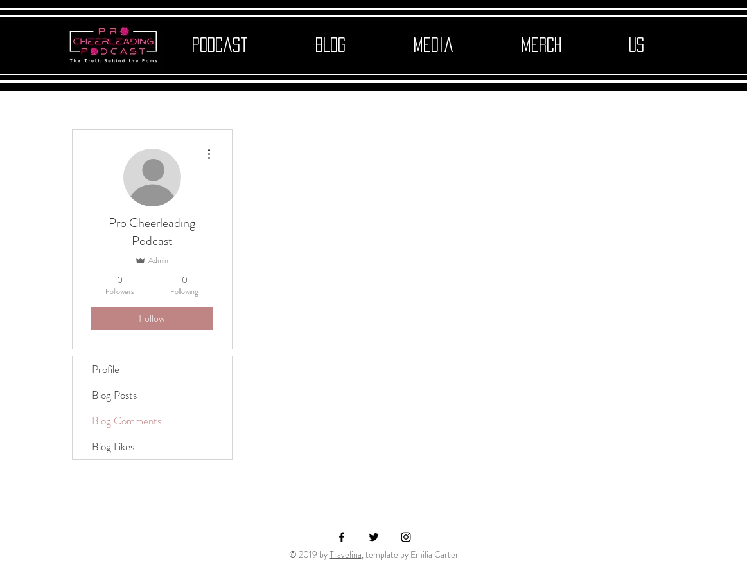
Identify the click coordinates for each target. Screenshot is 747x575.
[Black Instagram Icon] (406, 537)
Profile (105, 369)
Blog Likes (113, 446)
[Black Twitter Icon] (373, 537)
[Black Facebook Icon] (341, 537)
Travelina (346, 554)
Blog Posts (114, 395)
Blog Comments (126, 420)
